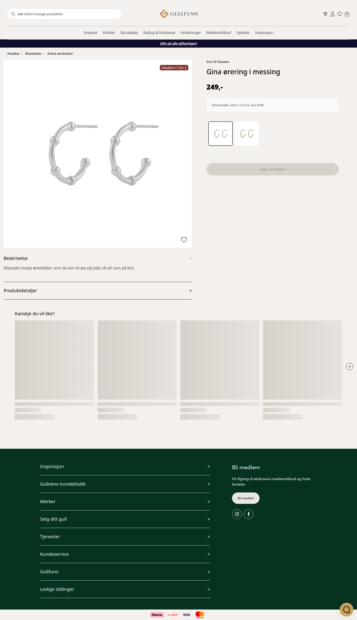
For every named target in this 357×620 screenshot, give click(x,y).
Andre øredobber (60, 53)
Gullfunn (49, 572)
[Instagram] (237, 514)
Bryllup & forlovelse (159, 32)
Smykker (90, 32)
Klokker (109, 32)
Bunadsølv (129, 32)
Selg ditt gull (53, 519)
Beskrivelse (16, 258)
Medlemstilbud (219, 32)
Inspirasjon (264, 32)
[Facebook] (248, 514)
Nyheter (243, 32)
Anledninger (191, 32)
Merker (48, 501)
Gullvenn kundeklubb (63, 484)
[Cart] (347, 14)
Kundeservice (54, 554)
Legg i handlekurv (273, 169)
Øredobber (33, 53)
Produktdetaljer (20, 290)
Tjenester (50, 536)
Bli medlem (246, 498)
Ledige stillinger (57, 589)
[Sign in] (332, 14)
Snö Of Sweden (218, 61)
